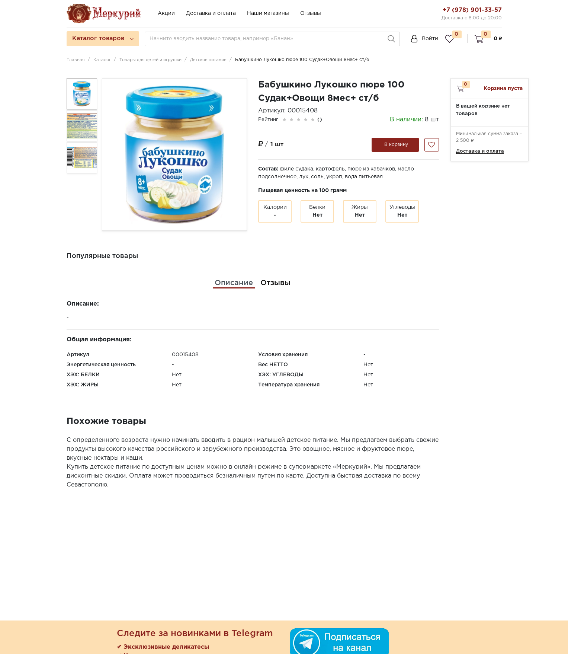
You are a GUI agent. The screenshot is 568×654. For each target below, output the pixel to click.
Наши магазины (268, 13)
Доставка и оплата (211, 13)
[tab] (234, 282)
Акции (166, 13)
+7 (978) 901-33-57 (472, 10)
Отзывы (310, 13)
